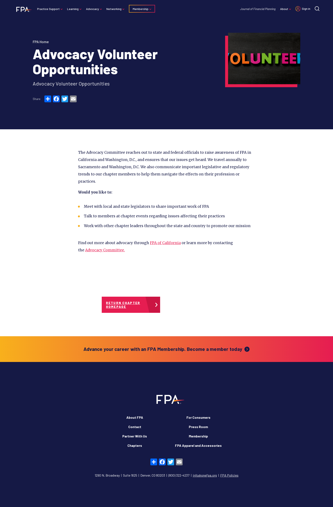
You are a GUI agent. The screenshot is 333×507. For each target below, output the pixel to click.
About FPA (134, 417)
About (283, 9)
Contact (134, 427)
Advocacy (93, 9)
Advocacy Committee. (105, 250)
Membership (142, 9)
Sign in (305, 8)
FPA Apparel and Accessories (198, 445)
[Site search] (315, 8)
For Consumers (198, 417)
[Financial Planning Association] (24, 9)
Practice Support (49, 9)
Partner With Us (134, 436)
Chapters (134, 445)
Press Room (198, 427)
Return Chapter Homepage (123, 305)
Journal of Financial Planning (256, 9)
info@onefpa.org (205, 475)
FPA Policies (229, 475)
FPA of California (165, 243)
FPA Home (41, 42)
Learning (74, 9)
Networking (115, 9)
